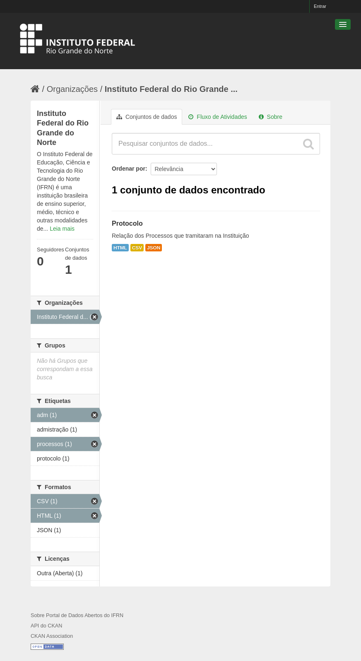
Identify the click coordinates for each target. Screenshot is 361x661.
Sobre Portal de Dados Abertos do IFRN (77, 615)
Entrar (320, 6)
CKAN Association (52, 636)
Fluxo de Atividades (217, 116)
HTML (120, 248)
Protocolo (127, 223)
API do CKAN (46, 626)
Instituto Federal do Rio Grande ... (171, 89)
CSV (137, 248)
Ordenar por (128, 168)
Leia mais (62, 228)
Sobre (270, 116)
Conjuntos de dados (146, 116)
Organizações (72, 89)
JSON (153, 248)
